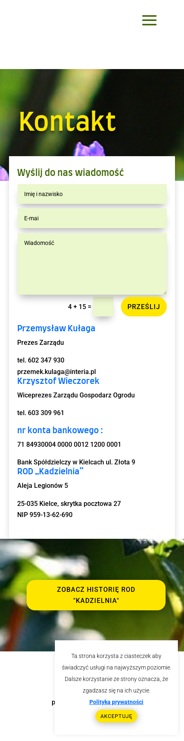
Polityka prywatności (116, 702)
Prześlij (143, 307)
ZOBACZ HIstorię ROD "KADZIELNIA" (96, 595)
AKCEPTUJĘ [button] (116, 716)
